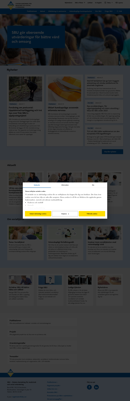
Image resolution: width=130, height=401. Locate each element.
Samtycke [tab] (37, 185)
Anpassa (65, 214)
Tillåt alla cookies (92, 214)
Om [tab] (93, 185)
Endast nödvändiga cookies (38, 214)
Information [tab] (65, 185)
